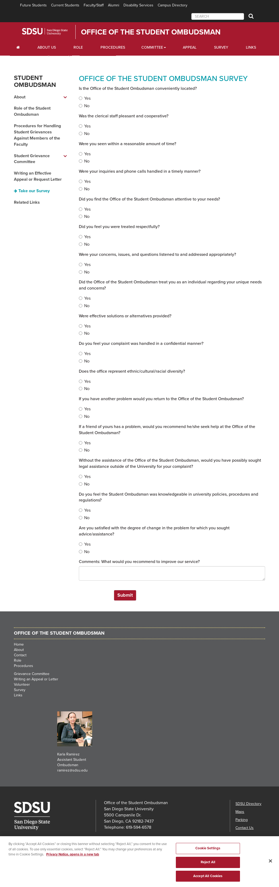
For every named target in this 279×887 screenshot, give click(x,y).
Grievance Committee (31, 674)
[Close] (270, 867)
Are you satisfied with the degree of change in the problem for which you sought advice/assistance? (154, 531)
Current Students (65, 5)
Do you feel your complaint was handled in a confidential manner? (141, 343)
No (84, 106)
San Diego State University (52, 31)
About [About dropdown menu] (19, 97)
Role (78, 47)
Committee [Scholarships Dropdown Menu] (152, 47)
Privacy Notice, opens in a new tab (72, 860)
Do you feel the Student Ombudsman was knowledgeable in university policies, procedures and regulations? (168, 497)
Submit (125, 595)
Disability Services (138, 5)
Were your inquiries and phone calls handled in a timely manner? (139, 171)
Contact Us (244, 828)
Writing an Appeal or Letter (36, 679)
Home (19, 644)
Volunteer (22, 684)
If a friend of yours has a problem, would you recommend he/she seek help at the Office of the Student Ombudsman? (167, 429)
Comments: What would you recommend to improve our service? (139, 561)
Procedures (112, 47)
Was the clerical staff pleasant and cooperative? (123, 116)
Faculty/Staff (94, 5)
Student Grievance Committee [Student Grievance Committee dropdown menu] (32, 159)
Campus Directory (172, 5)
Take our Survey (34, 191)
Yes (85, 98)
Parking (241, 819)
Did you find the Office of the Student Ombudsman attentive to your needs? (149, 199)
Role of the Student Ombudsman (32, 111)
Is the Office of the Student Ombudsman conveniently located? (138, 88)
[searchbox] (217, 16)
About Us (46, 47)
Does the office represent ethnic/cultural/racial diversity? (132, 371)
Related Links (27, 202)
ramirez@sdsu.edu (72, 770)
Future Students (33, 5)
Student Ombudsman (35, 81)
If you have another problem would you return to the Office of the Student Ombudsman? (161, 399)
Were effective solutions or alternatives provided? (125, 316)
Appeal (189, 47)
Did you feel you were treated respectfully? (119, 226)
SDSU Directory (248, 803)
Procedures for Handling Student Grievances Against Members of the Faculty (37, 135)
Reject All (208, 868)
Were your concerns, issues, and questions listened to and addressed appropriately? (157, 254)
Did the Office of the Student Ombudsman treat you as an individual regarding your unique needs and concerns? (170, 285)
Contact (20, 655)
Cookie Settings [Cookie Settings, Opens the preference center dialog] (207, 854)
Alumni (113, 5)
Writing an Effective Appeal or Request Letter (38, 176)
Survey (221, 47)
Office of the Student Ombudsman (150, 32)
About (19, 649)
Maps (239, 811)
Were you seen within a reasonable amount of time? (127, 143)
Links (251, 47)
